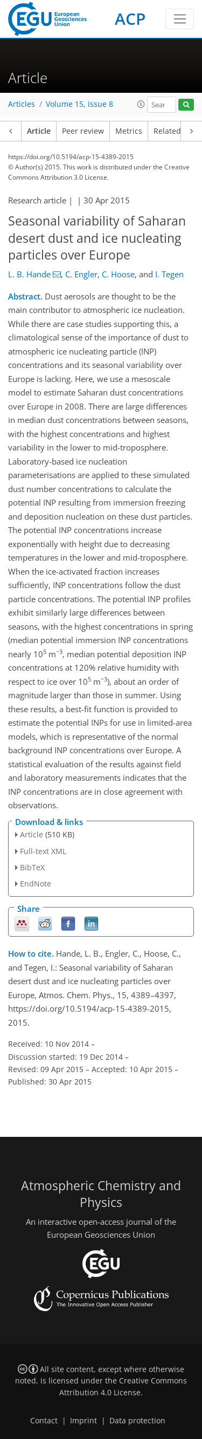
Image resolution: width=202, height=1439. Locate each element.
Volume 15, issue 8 (79, 104)
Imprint (83, 1421)
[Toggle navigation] (179, 19)
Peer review (83, 131)
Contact (44, 1421)
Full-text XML (43, 851)
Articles (21, 104)
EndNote (35, 883)
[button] (141, 104)
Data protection (137, 1421)
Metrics (128, 131)
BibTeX (32, 867)
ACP (130, 19)
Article (39, 131)
